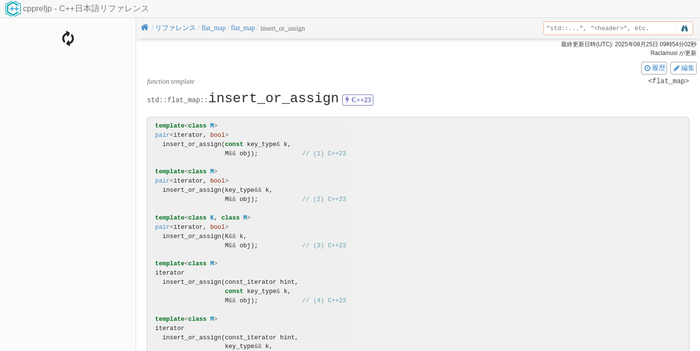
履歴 (654, 68)
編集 (683, 68)
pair (162, 135)
